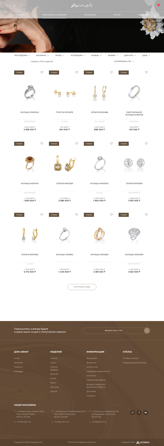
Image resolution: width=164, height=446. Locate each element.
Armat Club (92, 367)
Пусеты (54, 370)
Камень (95, 55)
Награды (18, 371)
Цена (144, 55)
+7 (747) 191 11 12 (24, 422)
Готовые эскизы (131, 358)
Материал (41, 55)
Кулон (53, 363)
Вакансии (91, 363)
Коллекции (90, 14)
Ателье (117, 14)
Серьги (54, 367)
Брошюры (92, 358)
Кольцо (54, 358)
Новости (18, 367)
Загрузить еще (82, 287)
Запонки (54, 387)
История (18, 363)
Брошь (53, 391)
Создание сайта (135, 442)
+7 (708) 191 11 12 (99, 422)
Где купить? (144, 14)
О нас (17, 358)
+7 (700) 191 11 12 (61, 422)
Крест (53, 383)
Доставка (91, 391)
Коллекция (76, 55)
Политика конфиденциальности (82, 442)
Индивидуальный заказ (134, 363)
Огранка (91, 396)
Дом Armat (19, 14)
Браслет (54, 374)
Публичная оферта (96, 380)
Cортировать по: (122, 61)
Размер (111, 55)
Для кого (128, 55)
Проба (58, 55)
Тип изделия (20, 55)
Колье (53, 378)
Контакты (91, 376)
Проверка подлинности (98, 371)
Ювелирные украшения (55, 14)
